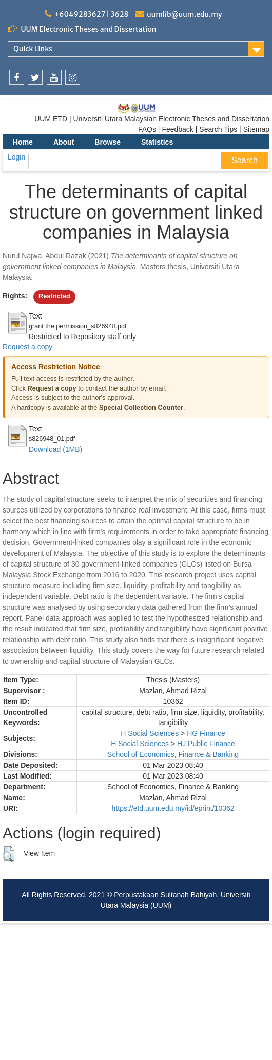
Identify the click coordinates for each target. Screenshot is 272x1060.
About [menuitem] (63, 142)
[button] (8, 854)
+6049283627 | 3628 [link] (91, 14)
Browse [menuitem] (107, 142)
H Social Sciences (150, 733)
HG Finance (206, 733)
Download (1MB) (55, 449)
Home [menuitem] (23, 142)
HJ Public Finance (206, 743)
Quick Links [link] (32, 49)
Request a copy (27, 347)
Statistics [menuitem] (157, 142)
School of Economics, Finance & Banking (173, 754)
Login (16, 157)
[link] (16, 77)
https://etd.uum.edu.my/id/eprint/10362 (173, 808)
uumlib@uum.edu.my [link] (184, 14)
